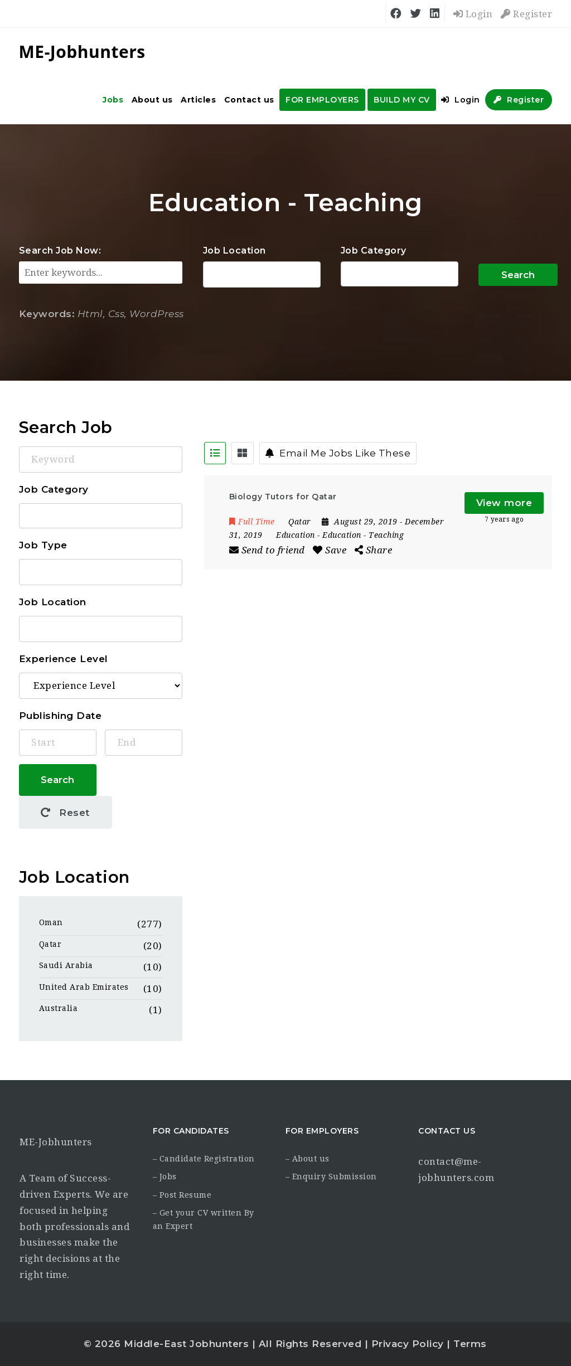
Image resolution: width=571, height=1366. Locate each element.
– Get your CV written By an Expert (203, 1219)
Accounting (400, 274)
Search (518, 274)
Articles (198, 100)
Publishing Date (60, 715)
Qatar (50, 944)
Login (473, 14)
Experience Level (63, 658)
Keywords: (47, 313)
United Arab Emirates (84, 987)
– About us (308, 1158)
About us (152, 100)
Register (526, 14)
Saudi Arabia (66, 965)
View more (504, 502)
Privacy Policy (407, 1343)
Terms (470, 1343)
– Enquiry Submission (331, 1176)
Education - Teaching (363, 535)
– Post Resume (182, 1194)
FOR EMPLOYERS (322, 100)
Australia (58, 1008)
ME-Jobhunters (56, 1142)
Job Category (374, 250)
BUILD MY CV (402, 100)
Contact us (249, 100)
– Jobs (165, 1176)
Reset (65, 812)
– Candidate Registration (204, 1158)
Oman (51, 922)
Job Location (234, 250)
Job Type (43, 545)
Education (295, 535)
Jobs (113, 100)
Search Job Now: (60, 250)
